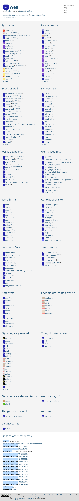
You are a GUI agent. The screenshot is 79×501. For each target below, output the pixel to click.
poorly (8, 305)
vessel (7, 164)
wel (46, 36)
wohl (7, 338)
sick (7, 313)
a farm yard (10, 265)
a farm (8, 260)
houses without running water (18, 270)
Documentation (69, 5)
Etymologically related (15, 333)
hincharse (9, 74)
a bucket (48, 338)
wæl (7, 366)
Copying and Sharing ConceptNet (23, 499)
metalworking (51, 220)
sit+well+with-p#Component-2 (30, 444)
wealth (8, 351)
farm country (10, 263)
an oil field (9, 278)
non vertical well (12, 137)
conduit (8, 177)
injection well (10, 129)
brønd (8, 33)
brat (7, 321)
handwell (49, 119)
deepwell (9, 341)
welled (8, 222)
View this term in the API (9, 17)
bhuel (7, 404)
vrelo (47, 71)
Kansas (8, 273)
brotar (8, 71)
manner (48, 235)
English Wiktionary (14, 15)
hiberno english (51, 205)
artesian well (10, 94)
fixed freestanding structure (17, 182)
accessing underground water (57, 159)
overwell (48, 142)
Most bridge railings (13, 134)
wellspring (9, 66)
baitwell (48, 99)
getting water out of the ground (58, 180)
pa (46, 61)
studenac (9, 46)
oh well (48, 137)
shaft (7, 162)
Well (14, 489)
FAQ (65, 8)
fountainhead (11, 36)
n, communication (22, 35)
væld (7, 371)
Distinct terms (10, 423)
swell (7, 38)
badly (7, 300)
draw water (49, 174)
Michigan (9, 275)
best (7, 205)
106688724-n (23, 464)
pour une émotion (52, 240)
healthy (48, 41)
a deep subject (11, 169)
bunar (8, 43)
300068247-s (23, 446)
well (14, 7)
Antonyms (8, 293)
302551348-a (23, 449)
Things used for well (14, 411)
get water (49, 157)
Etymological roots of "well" (58, 293)
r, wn (20, 50)
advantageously (11, 51)
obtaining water (51, 187)
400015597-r (23, 482)
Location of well (11, 247)
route (7, 185)
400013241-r (23, 469)
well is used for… (51, 151)
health (47, 33)
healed (48, 258)
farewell (48, 109)
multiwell (49, 132)
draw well (49, 106)
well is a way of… (51, 396)
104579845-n (23, 456)
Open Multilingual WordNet (38, 15)
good (7, 41)
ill (6, 303)
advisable (49, 253)
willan (47, 305)
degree (48, 233)
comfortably (10, 53)
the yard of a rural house (15, 286)
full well (48, 114)
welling (8, 233)
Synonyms (8, 25)
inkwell (8, 104)
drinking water (51, 177)
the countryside (11, 255)
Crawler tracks (11, 119)
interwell (48, 124)
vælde (7, 374)
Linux (7, 132)
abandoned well (12, 116)
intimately (9, 61)
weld (7, 356)
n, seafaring (17, 96)
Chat (65, 10)
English (9, 11)
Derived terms (50, 88)
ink (46, 341)
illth (7, 346)
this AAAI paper (37, 497)
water (7, 283)
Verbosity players (42, 14)
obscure (8, 318)
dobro (47, 53)
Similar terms (49, 247)
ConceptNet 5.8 (25, 11)
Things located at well (54, 333)
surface (48, 401)
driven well (10, 99)
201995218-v (23, 484)
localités (48, 212)
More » (5, 81)
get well (48, 116)
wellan (8, 361)
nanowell (48, 134)
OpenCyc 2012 (33, 14)
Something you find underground (19, 124)
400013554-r (23, 472)
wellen (48, 313)
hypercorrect (50, 210)
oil (46, 343)
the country (10, 253)
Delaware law (10, 122)
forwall (8, 343)
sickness (8, 323)
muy (7, 79)
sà (6, 30)
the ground (10, 268)
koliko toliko (50, 58)
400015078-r (23, 477)
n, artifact (14, 32)
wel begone (10, 353)
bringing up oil (51, 167)
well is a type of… (12, 151)
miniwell (48, 129)
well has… (47, 411)
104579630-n (23, 454)
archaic (48, 207)
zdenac (8, 48)
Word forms (9, 199)
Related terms (49, 25)
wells (7, 238)
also (46, 76)
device (8, 180)
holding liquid (51, 185)
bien (7, 69)
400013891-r (23, 474)
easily (7, 56)
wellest (8, 227)
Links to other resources (17, 436)
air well (48, 94)
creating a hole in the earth (56, 172)
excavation (9, 159)
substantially (10, 63)
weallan (48, 298)
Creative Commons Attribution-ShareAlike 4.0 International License (53, 495)
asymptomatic (51, 255)
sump (7, 114)
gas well (8, 101)
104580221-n (23, 461)
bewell (47, 101)
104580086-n (23, 459)
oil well (8, 106)
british (48, 230)
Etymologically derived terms (19, 396)
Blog (65, 13)
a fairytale (9, 258)
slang (47, 238)
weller (8, 225)
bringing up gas (51, 164)
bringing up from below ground (58, 162)
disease (8, 326)
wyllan (8, 364)
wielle (47, 303)
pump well (9, 109)
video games (50, 227)
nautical (48, 225)
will (6, 387)
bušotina (48, 51)
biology (48, 217)
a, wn (9, 30)
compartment (11, 157)
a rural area (10, 280)
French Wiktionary (23, 15)
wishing (48, 192)
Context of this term (53, 199)
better (8, 212)
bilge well (9, 96)
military (48, 222)
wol (6, 384)
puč (46, 66)
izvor (47, 56)
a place (8, 174)
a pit (7, 172)
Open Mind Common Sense (16, 14)
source (8, 167)
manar (8, 76)
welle (47, 311)
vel (6, 369)
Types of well (10, 88)
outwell (48, 139)
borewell (48, 104)
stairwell (9, 111)
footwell (48, 111)
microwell (49, 127)
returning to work (12, 416)
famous (48, 30)
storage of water (52, 190)
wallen (8, 376)
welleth (8, 230)
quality (48, 79)
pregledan (49, 63)
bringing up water (52, 169)
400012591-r (23, 466)
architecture (50, 215)
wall (7, 348)
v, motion (13, 38)
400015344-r (23, 479)
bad (7, 298)
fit (46, 38)
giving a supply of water (55, 182)
